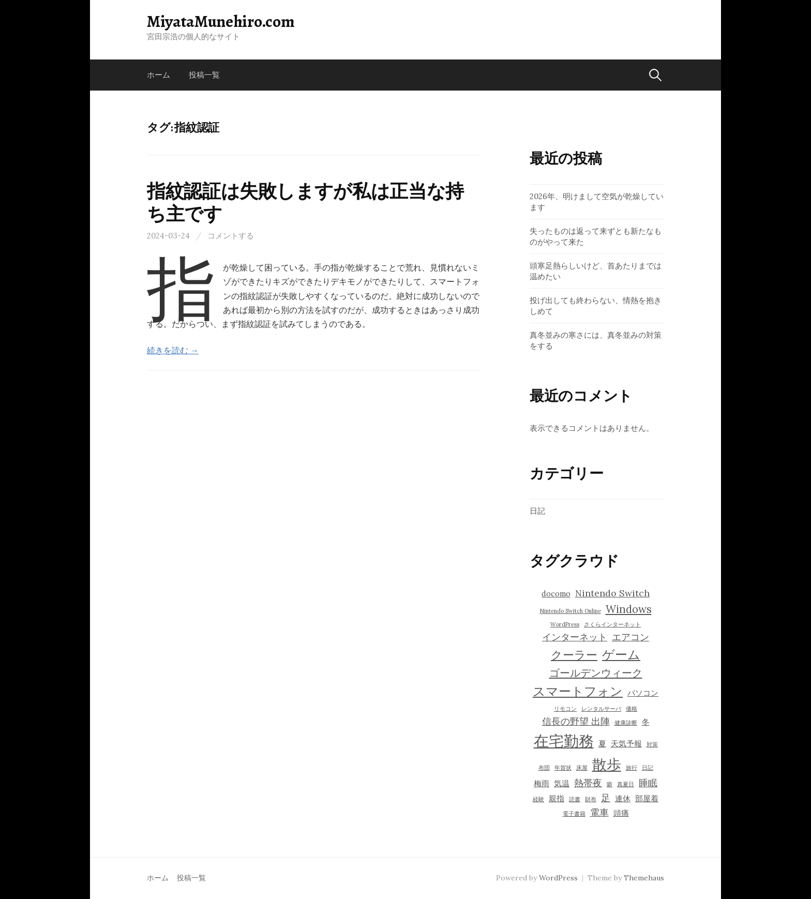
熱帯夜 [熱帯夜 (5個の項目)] (588, 783)
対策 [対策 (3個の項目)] (652, 744)
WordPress (558, 877)
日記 (537, 511)
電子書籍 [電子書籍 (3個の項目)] (574, 813)
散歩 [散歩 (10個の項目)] (606, 764)
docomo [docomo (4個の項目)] (556, 593)
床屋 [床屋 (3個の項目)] (582, 767)
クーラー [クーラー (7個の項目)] (574, 655)
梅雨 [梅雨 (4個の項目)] (541, 783)
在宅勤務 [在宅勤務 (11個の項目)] (564, 741)
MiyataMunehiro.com (220, 21)
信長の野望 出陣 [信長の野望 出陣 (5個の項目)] (576, 721)
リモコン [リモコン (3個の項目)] (565, 708)
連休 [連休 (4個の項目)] (622, 798)
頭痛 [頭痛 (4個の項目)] (621, 813)
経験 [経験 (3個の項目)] (538, 799)
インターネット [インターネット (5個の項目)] (574, 637)
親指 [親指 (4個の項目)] (556, 798)
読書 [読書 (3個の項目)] (574, 799)
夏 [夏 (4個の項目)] (602, 743)
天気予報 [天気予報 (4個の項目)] (626, 743)
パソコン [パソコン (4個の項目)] (642, 693)
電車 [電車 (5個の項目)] (599, 812)
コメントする (230, 236)
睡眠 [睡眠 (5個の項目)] (648, 783)
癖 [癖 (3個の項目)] (609, 784)
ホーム (158, 75)
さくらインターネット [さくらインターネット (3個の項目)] (612, 624)
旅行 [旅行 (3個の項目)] (631, 767)
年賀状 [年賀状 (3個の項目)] (563, 767)
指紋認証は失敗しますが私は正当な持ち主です (305, 202)
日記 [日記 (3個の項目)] (647, 767)
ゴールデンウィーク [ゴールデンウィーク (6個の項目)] (595, 673)
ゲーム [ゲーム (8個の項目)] (621, 655)
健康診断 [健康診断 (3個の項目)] (625, 722)
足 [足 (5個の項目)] (605, 798)
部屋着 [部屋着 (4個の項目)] (646, 798)
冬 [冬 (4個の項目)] (646, 722)
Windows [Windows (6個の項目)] (629, 609)
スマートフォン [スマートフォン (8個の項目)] (578, 691)
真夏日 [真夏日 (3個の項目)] (625, 784)
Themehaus (644, 877)
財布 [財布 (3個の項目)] (590, 799)
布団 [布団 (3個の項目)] (544, 767)
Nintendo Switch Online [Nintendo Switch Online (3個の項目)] (570, 611)
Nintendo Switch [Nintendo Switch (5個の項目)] (612, 593)
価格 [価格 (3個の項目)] (631, 708)
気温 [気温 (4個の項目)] (561, 783)
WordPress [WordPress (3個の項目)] (564, 624)
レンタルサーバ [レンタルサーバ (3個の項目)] (601, 708)
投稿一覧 (204, 75)
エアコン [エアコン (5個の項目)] (630, 637)
